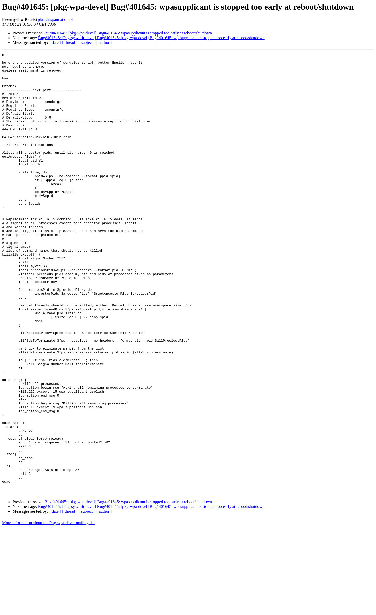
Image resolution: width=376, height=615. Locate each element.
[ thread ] (70, 42)
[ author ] (104, 42)
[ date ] (55, 42)
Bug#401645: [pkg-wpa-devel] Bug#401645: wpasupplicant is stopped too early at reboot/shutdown (128, 33)
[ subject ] (87, 42)
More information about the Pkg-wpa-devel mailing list (48, 610)
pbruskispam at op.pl (55, 19)
